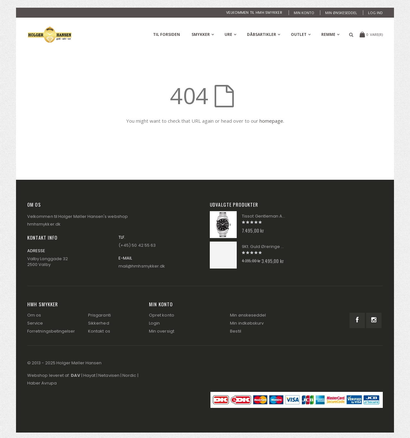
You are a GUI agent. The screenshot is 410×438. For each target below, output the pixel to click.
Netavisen (108, 375)
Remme (328, 34)
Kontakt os (99, 331)
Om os (34, 315)
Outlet (299, 34)
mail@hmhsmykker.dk (142, 266)
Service (35, 323)
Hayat (89, 375)
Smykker (201, 34)
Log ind (375, 12)
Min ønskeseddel (341, 12)
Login (154, 323)
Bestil (235, 331)
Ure (228, 34)
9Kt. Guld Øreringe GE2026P (263, 247)
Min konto (304, 12)
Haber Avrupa (42, 383)
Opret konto (161, 315)
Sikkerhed (98, 323)
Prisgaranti (99, 315)
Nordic (129, 375)
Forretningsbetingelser (51, 331)
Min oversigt (161, 331)
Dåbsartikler (261, 34)
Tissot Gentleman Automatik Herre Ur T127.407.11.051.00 (263, 216)
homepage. (271, 121)
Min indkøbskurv (247, 323)
